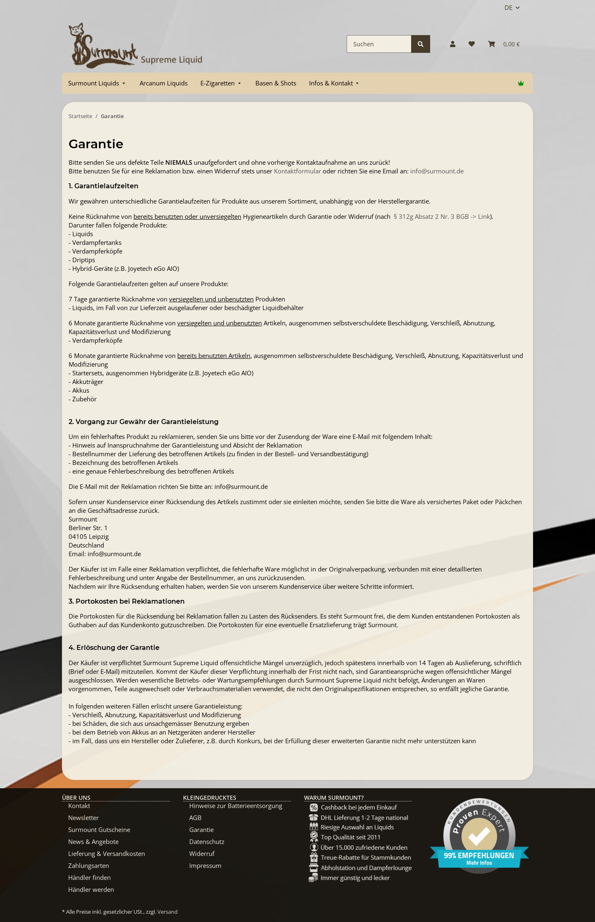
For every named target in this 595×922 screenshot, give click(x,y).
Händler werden (91, 889)
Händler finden (89, 877)
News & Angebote (93, 841)
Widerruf (201, 853)
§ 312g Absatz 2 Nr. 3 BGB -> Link (442, 216)
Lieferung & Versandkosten (106, 853)
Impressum (205, 865)
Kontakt (79, 805)
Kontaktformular (297, 171)
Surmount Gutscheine (99, 829)
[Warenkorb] (503, 44)
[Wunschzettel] (471, 44)
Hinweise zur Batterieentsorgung (235, 805)
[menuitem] (97, 83)
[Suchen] (379, 44)
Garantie (201, 829)
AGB (195, 817)
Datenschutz (206, 841)
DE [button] (508, 7)
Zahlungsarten (88, 865)
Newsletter (83, 817)
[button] (452, 44)
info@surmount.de (437, 171)
